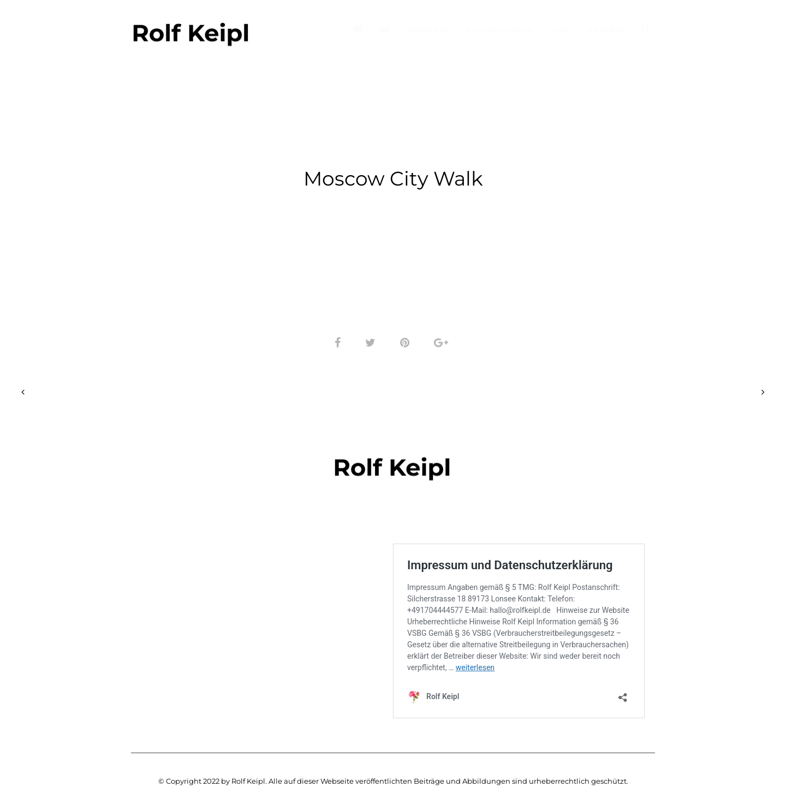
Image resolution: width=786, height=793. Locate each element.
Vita (560, 30)
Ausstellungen (500, 30)
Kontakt (606, 30)
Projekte (428, 30)
